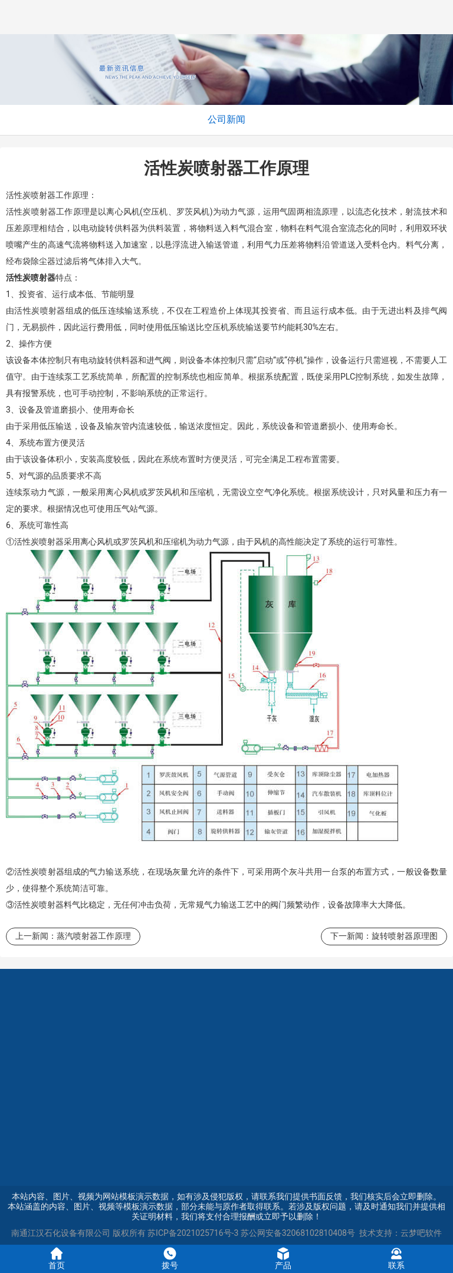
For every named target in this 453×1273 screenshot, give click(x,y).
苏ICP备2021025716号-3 (192, 1233)
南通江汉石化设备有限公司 (60, 1233)
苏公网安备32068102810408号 (298, 1233)
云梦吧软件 (421, 1233)
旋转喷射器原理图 (405, 936)
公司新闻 (226, 119)
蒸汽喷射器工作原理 (94, 936)
